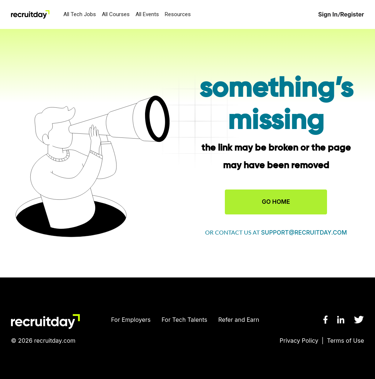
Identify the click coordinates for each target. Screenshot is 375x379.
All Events (147, 14)
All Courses (116, 14)
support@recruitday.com (304, 232)
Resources (178, 14)
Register (352, 14)
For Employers (131, 319)
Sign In (328, 14)
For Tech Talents (184, 319)
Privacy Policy (299, 340)
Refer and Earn (238, 319)
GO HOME (276, 201)
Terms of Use (345, 340)
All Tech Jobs (79, 14)
